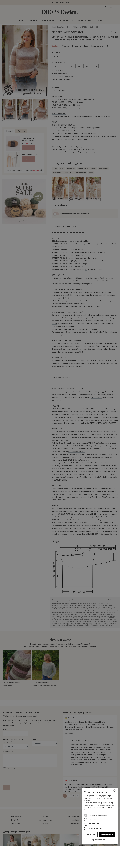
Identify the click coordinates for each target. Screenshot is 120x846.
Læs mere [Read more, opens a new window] (87, 810)
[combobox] (114, 790)
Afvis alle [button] (91, 834)
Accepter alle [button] (107, 834)
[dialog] (100, 816)
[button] (99, 839)
